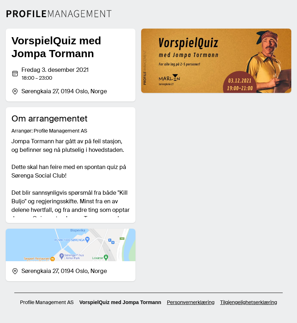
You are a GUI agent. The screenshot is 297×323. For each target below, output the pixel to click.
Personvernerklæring (190, 302)
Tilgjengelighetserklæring (248, 302)
